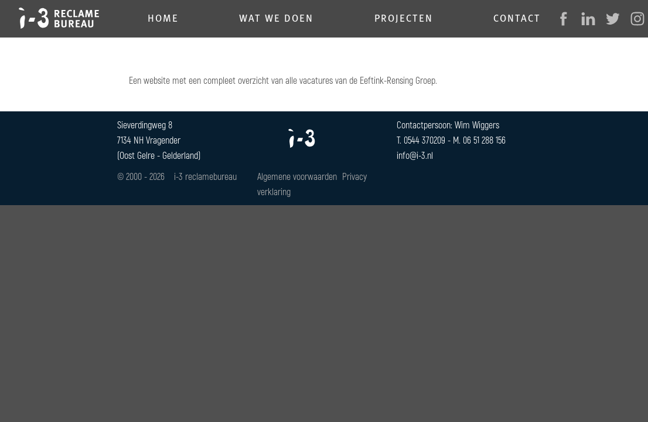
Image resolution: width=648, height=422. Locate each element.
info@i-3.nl (415, 155)
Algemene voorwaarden (297, 176)
